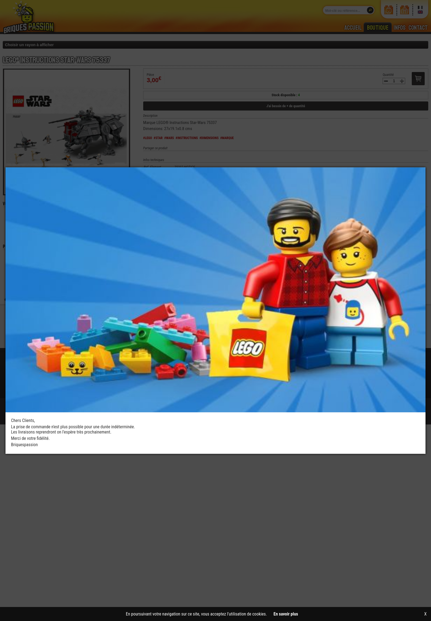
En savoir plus (285, 614)
